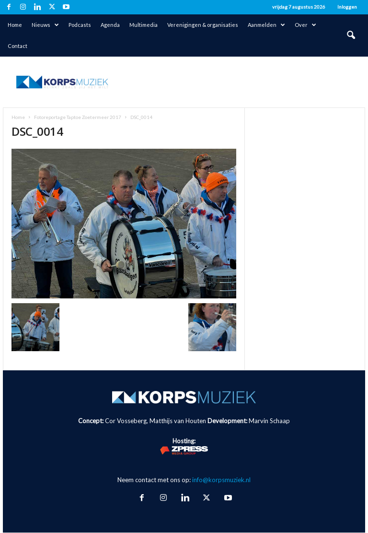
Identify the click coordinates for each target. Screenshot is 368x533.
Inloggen (347, 7)
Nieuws (45, 25)
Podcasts (80, 25)
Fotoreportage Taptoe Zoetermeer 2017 (77, 117)
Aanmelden (266, 25)
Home (15, 25)
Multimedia (143, 25)
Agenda (110, 25)
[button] (350, 35)
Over (305, 25)
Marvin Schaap (269, 421)
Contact (17, 46)
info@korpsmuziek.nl (221, 480)
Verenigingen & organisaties (202, 25)
